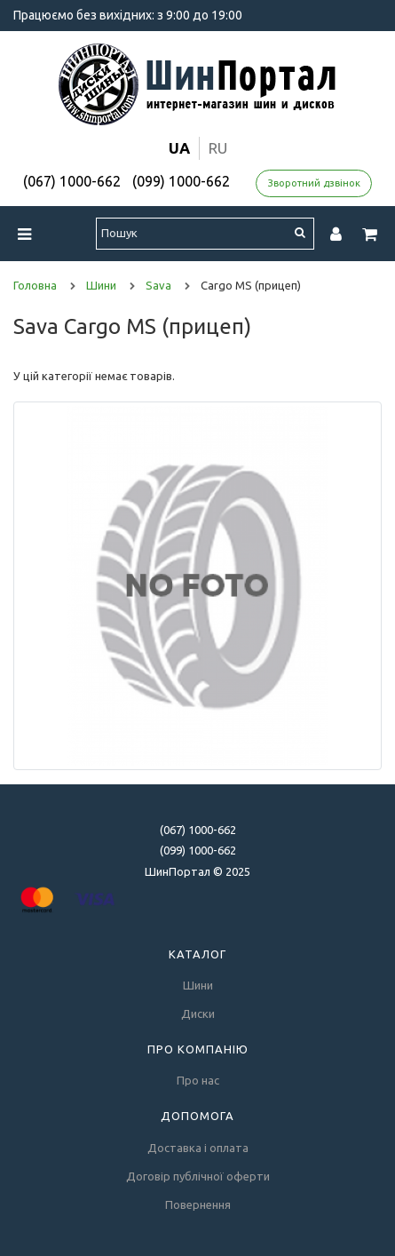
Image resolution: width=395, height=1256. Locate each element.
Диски (198, 1013)
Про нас (198, 1080)
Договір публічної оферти (198, 1176)
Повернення (198, 1204)
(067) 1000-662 (72, 181)
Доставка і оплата (198, 1147)
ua (179, 147)
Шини (198, 985)
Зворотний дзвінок (314, 183)
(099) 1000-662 (181, 181)
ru (218, 147)
